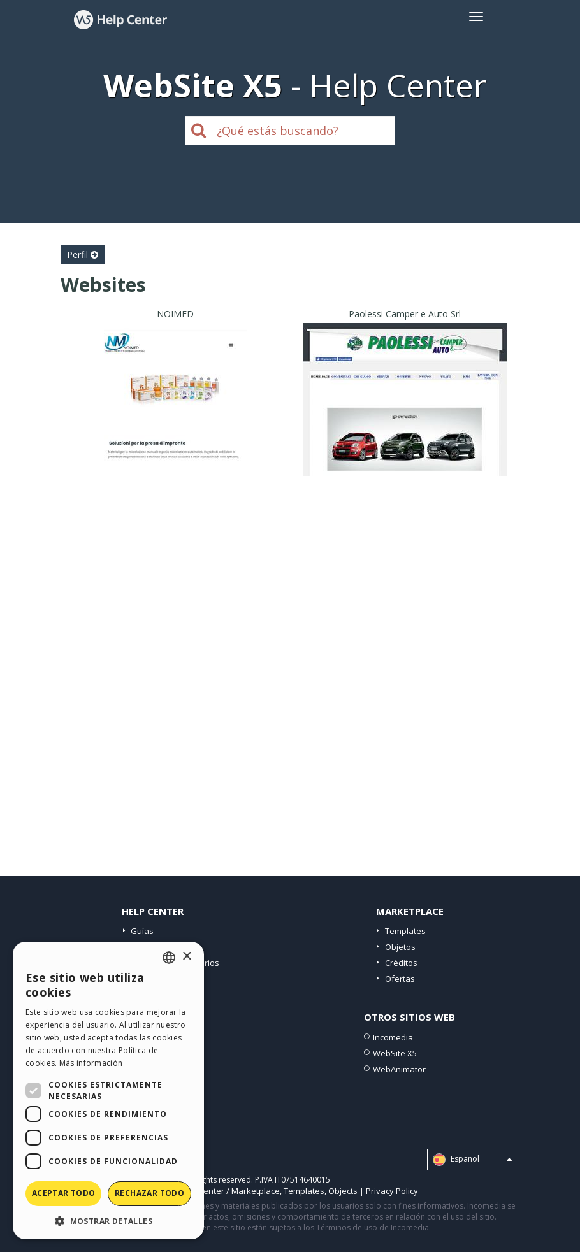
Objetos (400, 947)
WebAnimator (399, 1069)
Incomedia (393, 1037)
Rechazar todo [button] (149, 1193)
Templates (405, 931)
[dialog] (108, 1090)
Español (472, 1159)
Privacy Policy (392, 1191)
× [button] (186, 956)
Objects (343, 1191)
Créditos (401, 962)
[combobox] (169, 957)
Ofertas (400, 978)
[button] (108, 1220)
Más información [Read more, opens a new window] (91, 1063)
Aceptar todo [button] (64, 1193)
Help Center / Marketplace (229, 1191)
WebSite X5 (395, 1053)
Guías (142, 931)
